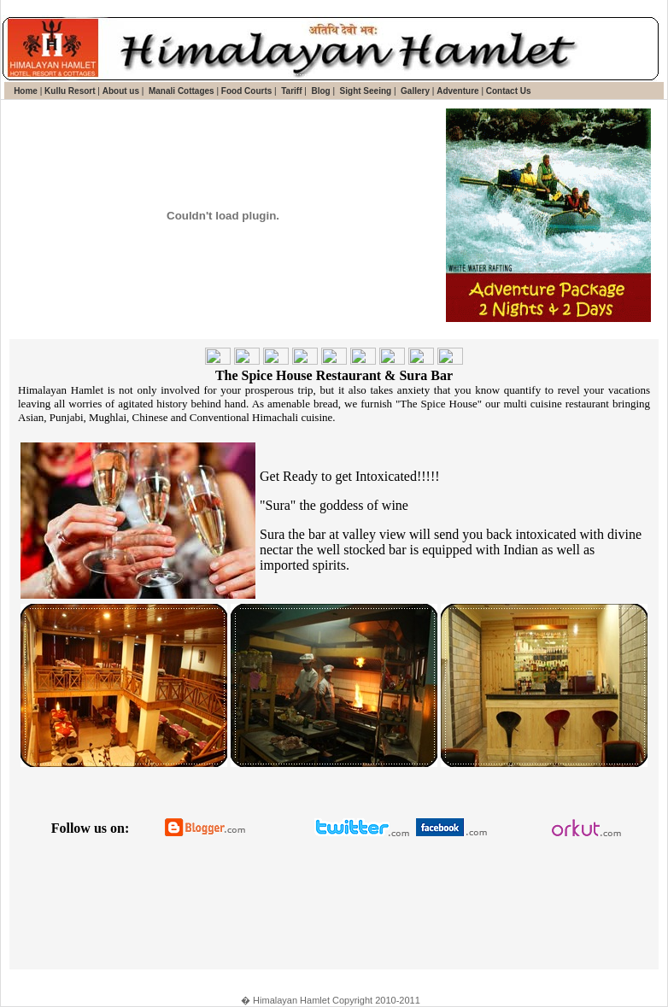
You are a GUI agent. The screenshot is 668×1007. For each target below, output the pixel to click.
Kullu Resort (69, 91)
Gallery (414, 91)
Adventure (457, 91)
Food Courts (245, 91)
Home (26, 91)
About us (121, 91)
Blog (320, 91)
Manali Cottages (180, 91)
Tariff (290, 91)
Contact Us (508, 91)
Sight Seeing (364, 91)
